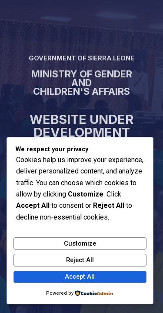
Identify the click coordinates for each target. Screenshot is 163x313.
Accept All (80, 276)
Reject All (80, 260)
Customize (80, 243)
